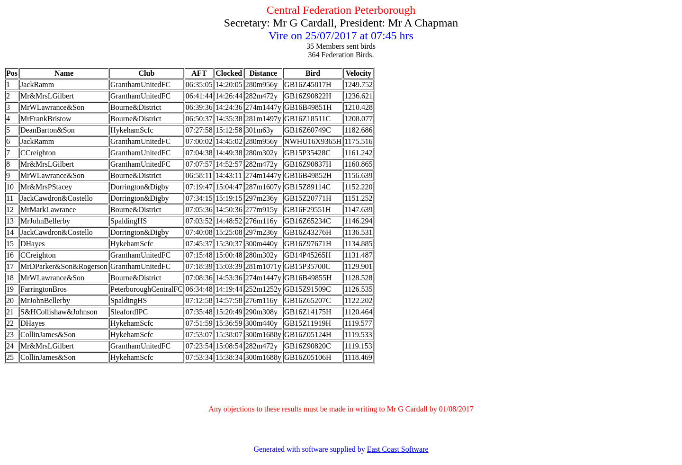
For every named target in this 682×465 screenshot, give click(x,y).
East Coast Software (398, 449)
